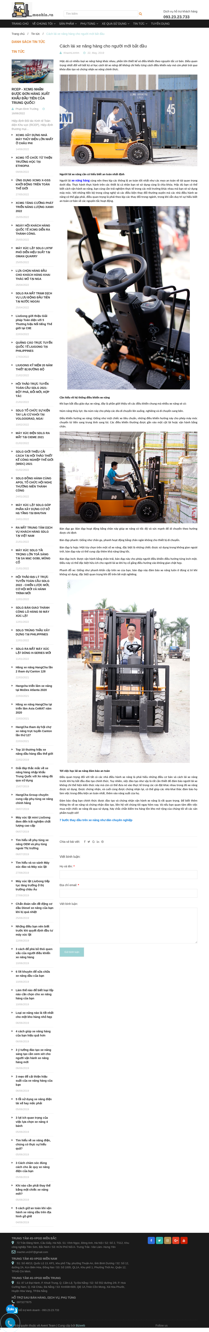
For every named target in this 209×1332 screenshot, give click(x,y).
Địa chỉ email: (69, 885)
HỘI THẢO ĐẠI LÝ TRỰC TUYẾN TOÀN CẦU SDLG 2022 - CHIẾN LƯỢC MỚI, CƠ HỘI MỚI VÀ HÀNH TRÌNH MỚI (32, 585)
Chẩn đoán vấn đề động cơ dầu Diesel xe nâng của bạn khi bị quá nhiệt (34, 908)
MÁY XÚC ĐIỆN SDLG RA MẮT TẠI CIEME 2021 (33, 435)
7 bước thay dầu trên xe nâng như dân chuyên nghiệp (96, 820)
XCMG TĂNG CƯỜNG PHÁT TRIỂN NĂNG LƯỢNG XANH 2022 (34, 207)
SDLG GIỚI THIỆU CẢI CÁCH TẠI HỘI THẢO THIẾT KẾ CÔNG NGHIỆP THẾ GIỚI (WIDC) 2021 (34, 457)
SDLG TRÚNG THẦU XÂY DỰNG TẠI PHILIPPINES (33, 632)
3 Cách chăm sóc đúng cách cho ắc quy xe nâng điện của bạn (33, 1167)
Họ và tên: (67, 866)
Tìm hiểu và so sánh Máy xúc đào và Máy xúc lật (32, 864)
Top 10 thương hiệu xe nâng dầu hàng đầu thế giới (34, 751)
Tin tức (35, 33)
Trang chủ (18, 33)
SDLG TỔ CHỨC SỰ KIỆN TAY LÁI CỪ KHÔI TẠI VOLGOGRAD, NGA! (33, 414)
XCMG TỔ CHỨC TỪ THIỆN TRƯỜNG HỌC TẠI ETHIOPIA (34, 161)
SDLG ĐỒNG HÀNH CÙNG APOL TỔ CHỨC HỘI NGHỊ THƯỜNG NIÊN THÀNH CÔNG (34, 484)
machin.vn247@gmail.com (32, 1252)
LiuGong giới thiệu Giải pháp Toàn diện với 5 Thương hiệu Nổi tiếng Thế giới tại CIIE (34, 322)
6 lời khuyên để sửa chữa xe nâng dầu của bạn (33, 973)
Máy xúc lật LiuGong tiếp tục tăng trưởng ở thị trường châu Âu (33, 885)
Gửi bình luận (71, 952)
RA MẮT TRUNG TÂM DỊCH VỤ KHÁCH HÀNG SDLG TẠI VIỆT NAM (34, 531)
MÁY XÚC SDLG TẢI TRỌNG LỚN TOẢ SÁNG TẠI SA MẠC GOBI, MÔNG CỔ (33, 556)
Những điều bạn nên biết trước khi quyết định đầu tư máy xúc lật (34, 930)
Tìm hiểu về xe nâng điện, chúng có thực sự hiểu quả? (33, 1144)
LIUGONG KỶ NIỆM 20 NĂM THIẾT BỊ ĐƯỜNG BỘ (34, 367)
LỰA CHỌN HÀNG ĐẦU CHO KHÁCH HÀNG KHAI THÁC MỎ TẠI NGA (33, 274)
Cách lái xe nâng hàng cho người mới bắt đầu (103, 46)
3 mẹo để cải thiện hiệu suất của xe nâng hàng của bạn (34, 1080)
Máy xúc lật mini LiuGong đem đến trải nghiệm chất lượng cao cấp (33, 821)
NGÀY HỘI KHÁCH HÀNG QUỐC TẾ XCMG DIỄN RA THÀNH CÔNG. (33, 229)
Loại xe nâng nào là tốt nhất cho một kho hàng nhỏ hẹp (34, 1015)
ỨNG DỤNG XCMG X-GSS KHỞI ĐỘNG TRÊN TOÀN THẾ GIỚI (33, 184)
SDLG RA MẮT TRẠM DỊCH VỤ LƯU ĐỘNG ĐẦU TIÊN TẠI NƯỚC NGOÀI (34, 297)
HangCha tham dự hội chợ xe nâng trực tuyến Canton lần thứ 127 (34, 731)
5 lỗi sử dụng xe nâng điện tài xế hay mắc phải (34, 1101)
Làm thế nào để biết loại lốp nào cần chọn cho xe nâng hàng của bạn (34, 994)
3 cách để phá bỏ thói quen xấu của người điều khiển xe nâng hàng (34, 953)
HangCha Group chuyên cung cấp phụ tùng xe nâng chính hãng (34, 799)
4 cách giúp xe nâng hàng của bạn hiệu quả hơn (33, 1033)
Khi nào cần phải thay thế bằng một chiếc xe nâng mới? (33, 1189)
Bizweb (80, 1325)
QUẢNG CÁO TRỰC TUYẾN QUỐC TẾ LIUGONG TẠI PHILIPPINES (34, 346)
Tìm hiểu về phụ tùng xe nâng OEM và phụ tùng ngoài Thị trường (32, 844)
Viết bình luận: (69, 903)
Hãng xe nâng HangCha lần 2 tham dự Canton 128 (34, 669)
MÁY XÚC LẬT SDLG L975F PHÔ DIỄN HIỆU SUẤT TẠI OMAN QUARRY (34, 252)
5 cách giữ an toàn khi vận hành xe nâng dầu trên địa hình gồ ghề (33, 1212)
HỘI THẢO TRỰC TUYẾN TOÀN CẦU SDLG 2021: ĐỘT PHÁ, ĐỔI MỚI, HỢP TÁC (32, 390)
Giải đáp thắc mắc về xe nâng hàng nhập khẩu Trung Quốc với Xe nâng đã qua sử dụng (34, 774)
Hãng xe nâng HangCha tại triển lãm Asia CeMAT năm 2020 (34, 708)
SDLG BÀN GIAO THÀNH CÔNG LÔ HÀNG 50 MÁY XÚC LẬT (33, 611)
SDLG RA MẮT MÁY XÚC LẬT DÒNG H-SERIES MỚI (33, 650)
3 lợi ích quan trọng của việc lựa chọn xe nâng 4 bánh (32, 1121)
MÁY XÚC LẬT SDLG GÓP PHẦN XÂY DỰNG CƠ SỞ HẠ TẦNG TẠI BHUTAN (33, 509)
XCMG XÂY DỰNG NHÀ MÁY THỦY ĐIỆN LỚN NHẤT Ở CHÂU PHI (34, 139)
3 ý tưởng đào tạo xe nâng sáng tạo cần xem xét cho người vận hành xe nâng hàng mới (33, 1056)
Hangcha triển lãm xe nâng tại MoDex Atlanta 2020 (34, 688)
